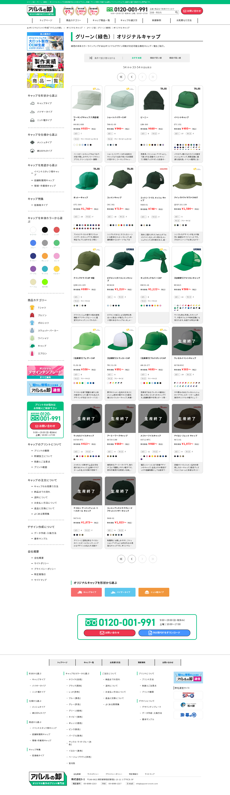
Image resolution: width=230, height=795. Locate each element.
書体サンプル (41, 538)
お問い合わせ (194, 10)
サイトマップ (40, 579)
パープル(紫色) (75, 725)
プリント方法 (147, 686)
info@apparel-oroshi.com (148, 766)
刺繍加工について (43, 456)
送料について (41, 497)
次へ (142, 77)
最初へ (121, 77)
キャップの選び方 (129, 20)
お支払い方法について (45, 502)
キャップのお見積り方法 (46, 486)
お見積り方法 (115, 671)
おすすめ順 (136, 57)
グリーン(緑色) (75, 707)
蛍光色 (71, 742)
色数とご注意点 (42, 461)
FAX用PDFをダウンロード (166, 641)
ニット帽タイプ (44, 120)
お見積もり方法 (184, 20)
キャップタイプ (44, 103)
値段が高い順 (175, 57)
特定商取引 (40, 574)
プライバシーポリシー (45, 568)
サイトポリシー (41, 563)
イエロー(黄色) (75, 733)
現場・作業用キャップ (45, 185)
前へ (132, 77)
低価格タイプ (41, 204)
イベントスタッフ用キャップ (46, 173)
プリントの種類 (41, 450)
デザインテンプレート (151, 707)
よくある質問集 (41, 513)
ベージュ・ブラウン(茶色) (79, 738)
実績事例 (156, 20)
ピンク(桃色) (74, 720)
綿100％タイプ (44, 150)
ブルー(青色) (74, 699)
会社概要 (39, 557)
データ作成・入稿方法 (45, 533)
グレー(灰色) (74, 703)
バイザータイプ (44, 111)
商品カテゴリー (73, 20)
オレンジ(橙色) (75, 716)
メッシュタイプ (44, 142)
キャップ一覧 (88, 671)
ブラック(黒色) (74, 690)
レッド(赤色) (73, 694)
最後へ (153, 77)
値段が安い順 (156, 57)
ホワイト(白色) (75, 686)
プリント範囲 (40, 467)
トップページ (46, 20)
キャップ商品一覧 (101, 20)
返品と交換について (44, 508)
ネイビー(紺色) (75, 712)
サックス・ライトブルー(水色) (81, 729)
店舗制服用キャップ (44, 180)
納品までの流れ (42, 491)
